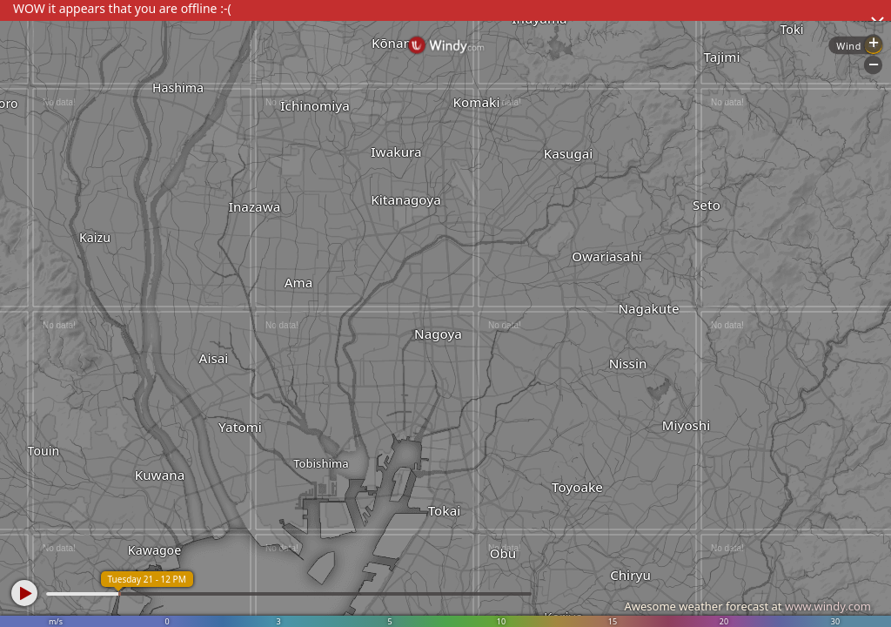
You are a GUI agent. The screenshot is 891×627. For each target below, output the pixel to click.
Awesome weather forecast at (747, 606)
